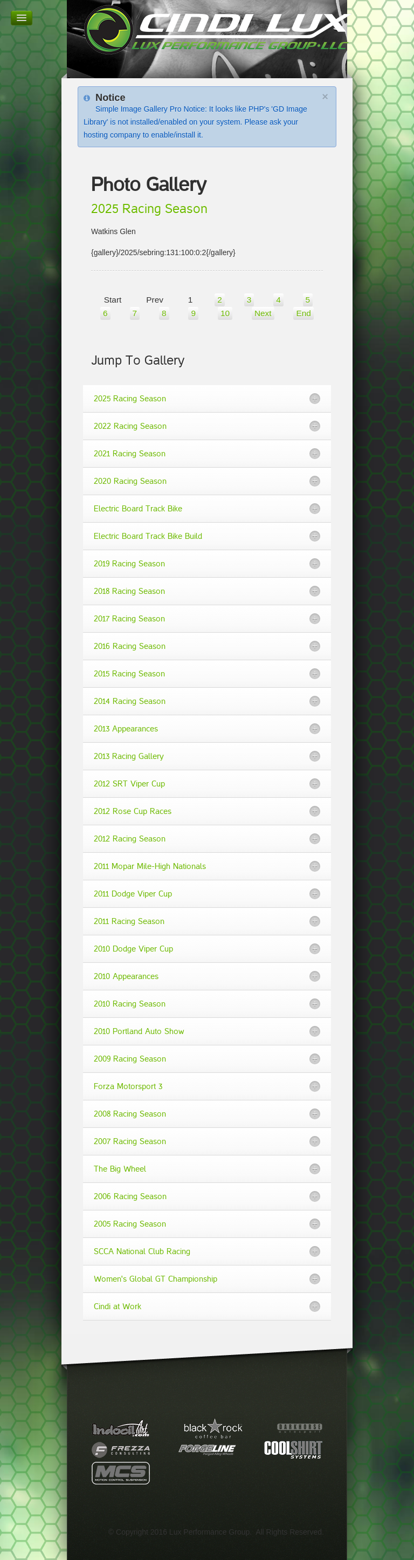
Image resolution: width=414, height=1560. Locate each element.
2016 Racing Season (129, 646)
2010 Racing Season (129, 1004)
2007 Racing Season (130, 1141)
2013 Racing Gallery (129, 756)
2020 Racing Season (130, 481)
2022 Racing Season (130, 426)
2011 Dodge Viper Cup (133, 894)
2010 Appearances (126, 976)
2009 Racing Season (130, 1059)
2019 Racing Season (129, 563)
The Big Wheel (120, 1169)
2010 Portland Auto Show (139, 1031)
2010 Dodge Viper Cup (133, 949)
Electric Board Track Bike (138, 508)
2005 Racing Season (130, 1224)
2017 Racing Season (129, 618)
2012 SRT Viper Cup (129, 783)
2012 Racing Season (129, 838)
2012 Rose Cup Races (132, 811)
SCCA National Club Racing (142, 1251)
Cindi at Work (117, 1306)
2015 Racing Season (129, 673)
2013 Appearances (126, 728)
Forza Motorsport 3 (128, 1086)
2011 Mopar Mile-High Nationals (150, 866)
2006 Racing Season (130, 1196)
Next (263, 313)
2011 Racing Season (129, 921)
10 (225, 313)
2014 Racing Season (129, 701)
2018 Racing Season (129, 591)
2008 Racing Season (130, 1114)
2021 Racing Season (129, 453)
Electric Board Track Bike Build (148, 536)
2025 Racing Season (149, 209)
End (303, 313)
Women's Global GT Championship (155, 1279)
